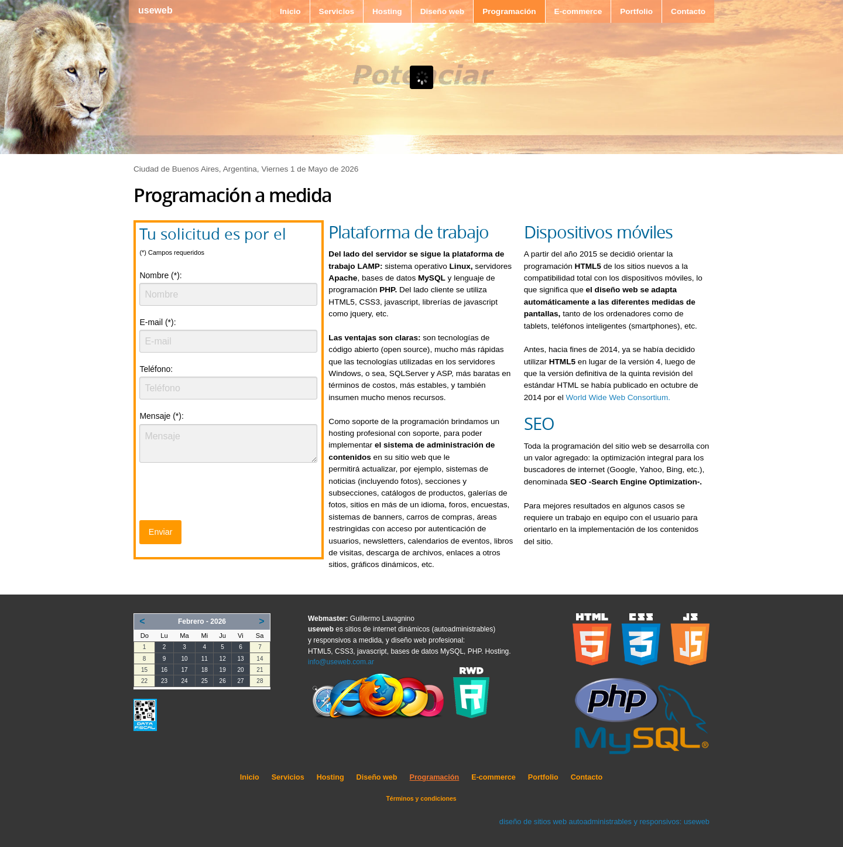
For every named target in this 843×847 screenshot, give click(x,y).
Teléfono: (156, 369)
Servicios (336, 11)
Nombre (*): (160, 275)
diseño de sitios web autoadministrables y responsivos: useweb (604, 821)
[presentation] (228, 495)
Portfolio (636, 11)
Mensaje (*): (161, 416)
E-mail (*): (157, 322)
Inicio (290, 11)
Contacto (688, 11)
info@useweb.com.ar (341, 662)
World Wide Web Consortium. (618, 397)
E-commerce (578, 11)
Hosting (387, 11)
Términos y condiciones (421, 798)
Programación (509, 11)
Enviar (161, 532)
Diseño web (442, 11)
